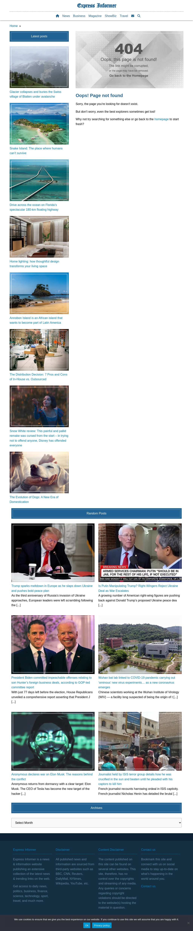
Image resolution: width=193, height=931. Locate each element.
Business (79, 16)
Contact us (148, 886)
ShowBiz (110, 16)
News (66, 16)
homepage (161, 119)
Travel (124, 16)
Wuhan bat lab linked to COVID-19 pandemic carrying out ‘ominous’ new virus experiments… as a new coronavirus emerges (136, 682)
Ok (86, 925)
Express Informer (96, 6)
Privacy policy (102, 925)
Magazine (95, 16)
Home (14, 26)
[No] (188, 923)
